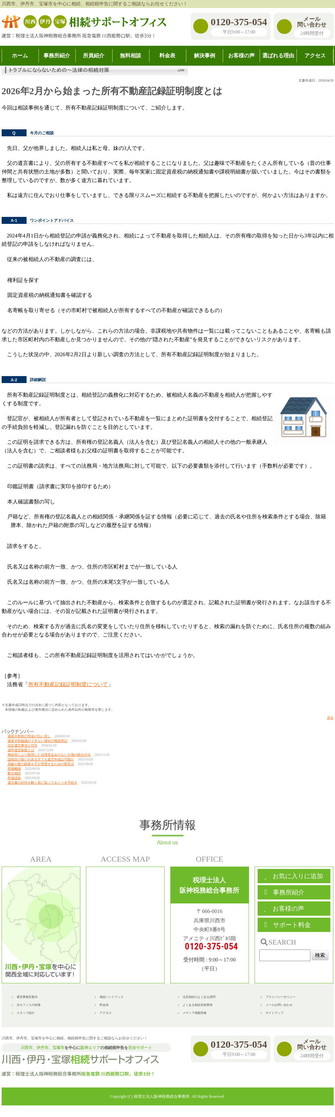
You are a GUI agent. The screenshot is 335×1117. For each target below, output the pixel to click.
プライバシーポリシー (280, 997)
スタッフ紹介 (26, 1013)
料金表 (104, 1005)
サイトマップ (275, 1013)
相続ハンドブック (112, 997)
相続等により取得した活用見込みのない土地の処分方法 (49, 754)
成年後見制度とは (21, 750)
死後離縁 (14, 768)
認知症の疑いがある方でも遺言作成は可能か (41, 759)
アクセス (106, 1013)
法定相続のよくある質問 (199, 997)
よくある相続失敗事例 (197, 1005)
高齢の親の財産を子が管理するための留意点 (41, 764)
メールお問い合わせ (279, 1005)
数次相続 (14, 773)
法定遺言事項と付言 (23, 745)
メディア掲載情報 (195, 1013)
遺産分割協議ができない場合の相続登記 (37, 741)
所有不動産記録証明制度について (68, 684)
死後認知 (14, 778)
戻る (330, 717)
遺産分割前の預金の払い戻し (29, 736)
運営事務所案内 (27, 997)
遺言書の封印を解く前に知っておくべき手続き (42, 782)
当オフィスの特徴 (29, 1005)
